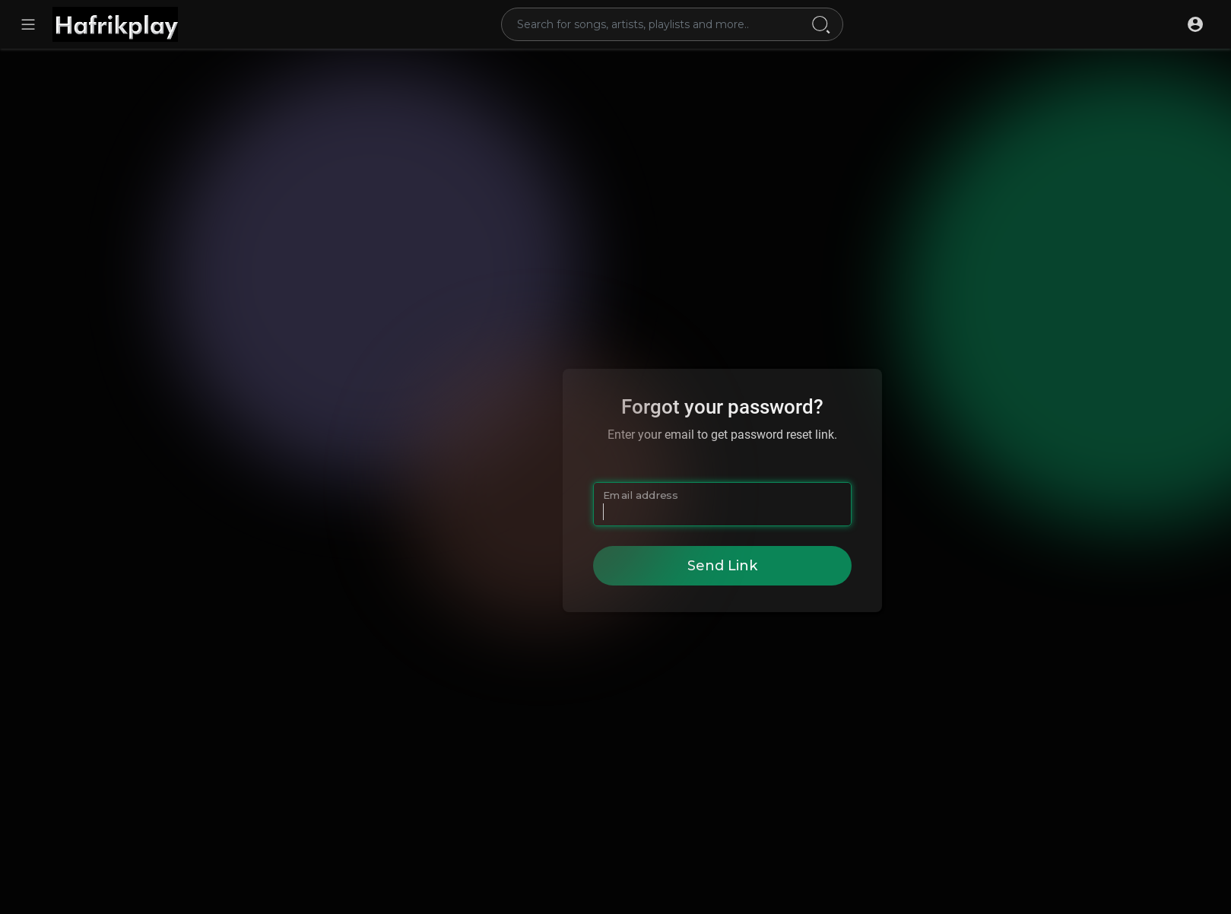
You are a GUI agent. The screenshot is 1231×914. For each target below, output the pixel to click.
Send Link (722, 565)
